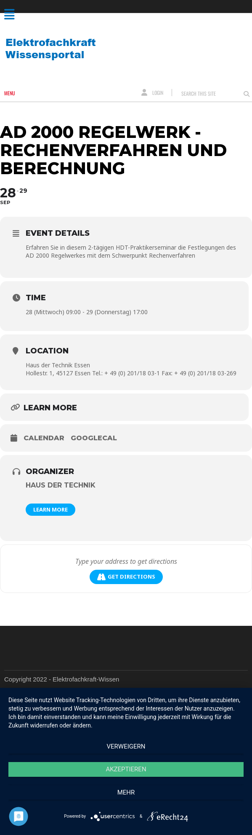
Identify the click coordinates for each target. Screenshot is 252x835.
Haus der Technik (60, 485)
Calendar (44, 438)
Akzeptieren (126, 769)
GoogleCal (94, 438)
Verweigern (126, 746)
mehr (126, 792)
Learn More (50, 509)
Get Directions (126, 577)
